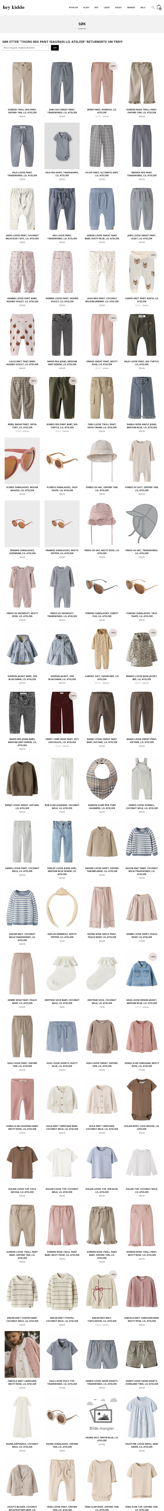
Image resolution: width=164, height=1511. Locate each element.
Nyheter (73, 7)
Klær (86, 7)
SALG (142, 7)
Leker (107, 7)
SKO (96, 7)
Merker (131, 7)
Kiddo (118, 7)
